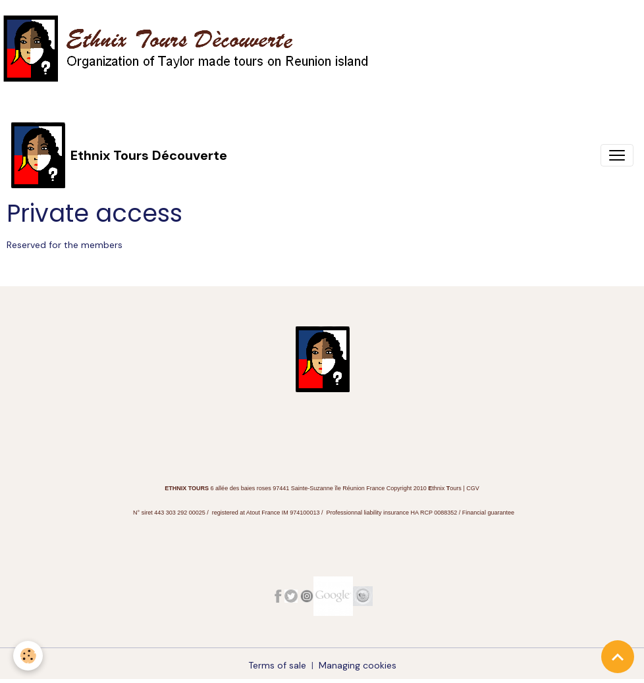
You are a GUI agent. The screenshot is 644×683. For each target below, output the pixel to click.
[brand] (119, 155)
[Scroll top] (617, 656)
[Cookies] (28, 655)
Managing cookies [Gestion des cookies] (357, 665)
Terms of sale (277, 665)
